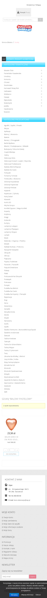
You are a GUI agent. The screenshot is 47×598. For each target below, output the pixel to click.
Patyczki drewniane (11, 267)
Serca (6, 303)
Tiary (6, 353)
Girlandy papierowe (11, 185)
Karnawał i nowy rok (11, 88)
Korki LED (7, 202)
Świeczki (7, 335)
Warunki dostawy (10, 555)
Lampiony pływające (11, 229)
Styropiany (8, 321)
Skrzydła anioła (9, 312)
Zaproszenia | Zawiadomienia (14, 383)
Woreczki (7, 368)
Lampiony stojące (10, 232)
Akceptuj (14, 595)
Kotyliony (7, 214)
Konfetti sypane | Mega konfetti (15, 208)
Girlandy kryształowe (11, 182)
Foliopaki (7, 173)
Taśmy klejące (9, 347)
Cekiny (6, 155)
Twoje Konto (8, 517)
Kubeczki (7, 220)
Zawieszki (7, 386)
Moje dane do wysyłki (12, 524)
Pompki (7, 285)
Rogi (5, 300)
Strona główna (7, 42)
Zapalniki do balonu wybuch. (14, 380)
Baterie (6, 137)
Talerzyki (7, 341)
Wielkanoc (7, 94)
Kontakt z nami (9, 548)
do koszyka (11, 454)
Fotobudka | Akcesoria (12, 179)
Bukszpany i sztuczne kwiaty (14, 149)
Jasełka (6, 106)
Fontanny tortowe (10, 176)
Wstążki (7, 374)
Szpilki (6, 327)
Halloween (7, 91)
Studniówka (8, 85)
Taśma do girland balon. (13, 344)
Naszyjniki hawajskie (11, 250)
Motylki (6, 244)
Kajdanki (7, 190)
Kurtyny (7, 223)
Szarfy (6, 324)
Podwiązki (7, 279)
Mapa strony (8, 558)
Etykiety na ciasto (10, 170)
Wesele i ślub (8, 70)
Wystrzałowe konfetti (11, 377)
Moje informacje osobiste (13, 527)
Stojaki (6, 318)
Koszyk (25, 12)
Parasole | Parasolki (11, 264)
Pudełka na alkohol (11, 288)
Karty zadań (8, 196)
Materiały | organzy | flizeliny (14, 241)
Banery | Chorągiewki (11, 140)
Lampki (6, 235)
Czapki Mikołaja (9, 152)
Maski (6, 238)
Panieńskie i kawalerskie (12, 73)
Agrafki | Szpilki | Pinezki (13, 125)
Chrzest (6, 82)
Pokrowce (7, 282)
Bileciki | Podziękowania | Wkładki (16, 146)
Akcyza (6, 128)
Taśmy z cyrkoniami (11, 350)
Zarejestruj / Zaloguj (34, 5)
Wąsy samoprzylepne (11, 362)
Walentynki (8, 103)
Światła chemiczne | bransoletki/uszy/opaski (20, 330)
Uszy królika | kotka (11, 359)
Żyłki (5, 392)
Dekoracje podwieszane (12, 164)
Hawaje (6, 97)
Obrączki (7, 253)
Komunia (7, 79)
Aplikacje (7, 131)
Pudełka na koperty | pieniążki (15, 294)
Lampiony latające (10, 226)
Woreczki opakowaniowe (13, 371)
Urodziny (7, 76)
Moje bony (8, 530)
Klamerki (7, 199)
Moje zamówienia (10, 520)
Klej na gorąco (9, 205)
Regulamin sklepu (10, 552)
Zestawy (7, 389)
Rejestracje (8, 297)
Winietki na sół (9, 365)
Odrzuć (38, 595)
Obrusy (6, 256)
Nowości (7, 112)
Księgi (6, 217)
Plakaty (6, 270)
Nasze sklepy (9, 545)
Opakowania (8, 109)
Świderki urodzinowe (11, 332)
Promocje (7, 542)
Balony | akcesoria (10, 134)
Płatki (6, 273)
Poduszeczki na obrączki (13, 276)
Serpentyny (8, 306)
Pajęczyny (7, 259)
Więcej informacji (27, 595)
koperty (7, 211)
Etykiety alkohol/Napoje (12, 167)
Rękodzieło (8, 100)
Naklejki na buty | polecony (14, 247)
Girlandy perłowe (10, 187)
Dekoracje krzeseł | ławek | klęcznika (17, 161)
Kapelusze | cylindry (11, 193)
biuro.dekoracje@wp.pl (22, 500)
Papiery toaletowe (10, 261)
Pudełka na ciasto (10, 291)
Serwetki (7, 309)
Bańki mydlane (9, 143)
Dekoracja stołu (9, 158)
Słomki (6, 315)
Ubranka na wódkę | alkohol (14, 356)
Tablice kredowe (10, 338)
